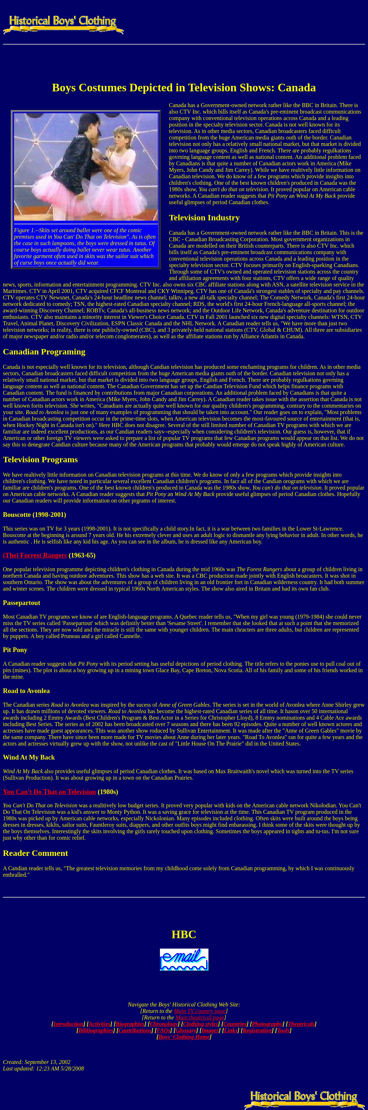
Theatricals (301, 1024)
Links (230, 1030)
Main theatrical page (199, 1017)
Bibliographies (95, 1030)
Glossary (185, 1030)
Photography (267, 1024)
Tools (283, 1030)
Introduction (68, 1024)
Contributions (135, 1030)
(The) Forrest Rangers (35, 555)
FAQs (163, 1030)
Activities (99, 1024)
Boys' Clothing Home (184, 1037)
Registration (257, 1030)
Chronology (164, 1024)
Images (210, 1030)
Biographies (130, 1024)
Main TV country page (200, 1011)
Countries (235, 1024)
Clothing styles (200, 1024)
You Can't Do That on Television (49, 791)
